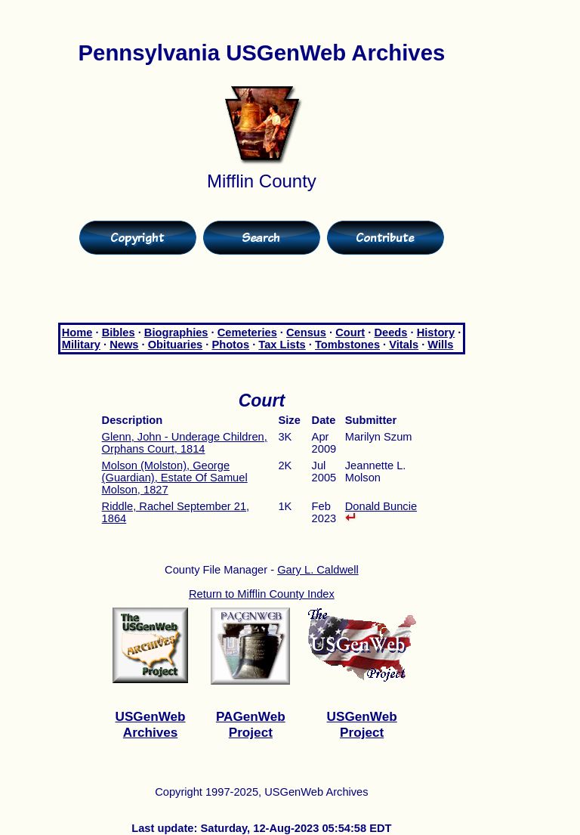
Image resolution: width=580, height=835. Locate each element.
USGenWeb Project (362, 724)
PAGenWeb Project (250, 724)
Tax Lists (281, 345)
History (436, 332)
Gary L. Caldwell (318, 570)
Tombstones (347, 345)
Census (306, 332)
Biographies (176, 332)
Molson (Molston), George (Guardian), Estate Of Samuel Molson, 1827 (175, 477)
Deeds (390, 332)
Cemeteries (247, 332)
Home (77, 332)
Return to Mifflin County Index (262, 594)
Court (350, 332)
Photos (230, 345)
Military (81, 345)
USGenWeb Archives (151, 724)
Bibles (118, 332)
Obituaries (175, 345)
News (124, 345)
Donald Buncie (381, 510)
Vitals (403, 345)
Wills (440, 345)
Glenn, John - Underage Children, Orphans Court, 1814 (184, 443)
